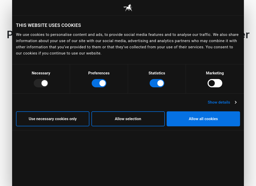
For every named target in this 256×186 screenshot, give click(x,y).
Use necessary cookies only (52, 119)
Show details (219, 102)
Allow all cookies (203, 119)
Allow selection (128, 119)
